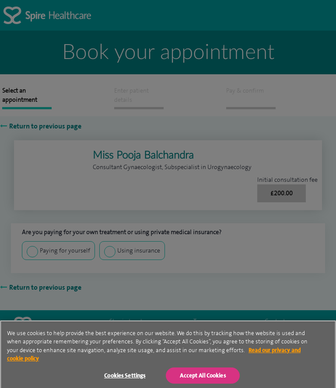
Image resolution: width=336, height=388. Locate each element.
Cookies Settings (124, 378)
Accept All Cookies (202, 378)
